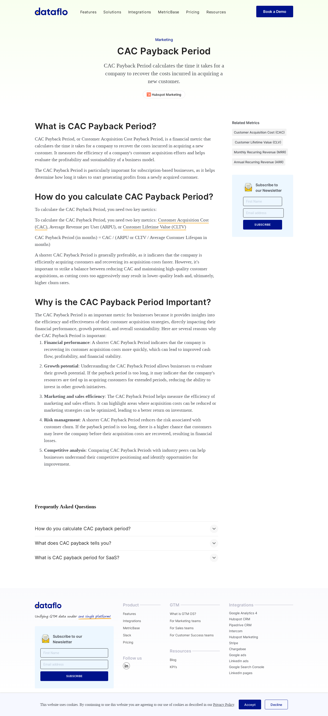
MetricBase (168, 12)
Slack (127, 635)
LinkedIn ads (238, 661)
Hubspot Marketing (243, 637)
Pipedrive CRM (240, 625)
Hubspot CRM (239, 619)
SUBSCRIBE (262, 224)
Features (129, 614)
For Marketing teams (185, 621)
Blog (173, 660)
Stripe (233, 643)
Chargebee (237, 649)
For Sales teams (182, 628)
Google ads (237, 655)
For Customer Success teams (192, 635)
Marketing (164, 39)
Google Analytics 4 (243, 613)
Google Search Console (246, 667)
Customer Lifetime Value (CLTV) (154, 227)
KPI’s (173, 667)
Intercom (235, 631)
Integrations (139, 12)
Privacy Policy (223, 704)
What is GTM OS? (183, 614)
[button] (88, 12)
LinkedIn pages (240, 673)
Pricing (193, 12)
